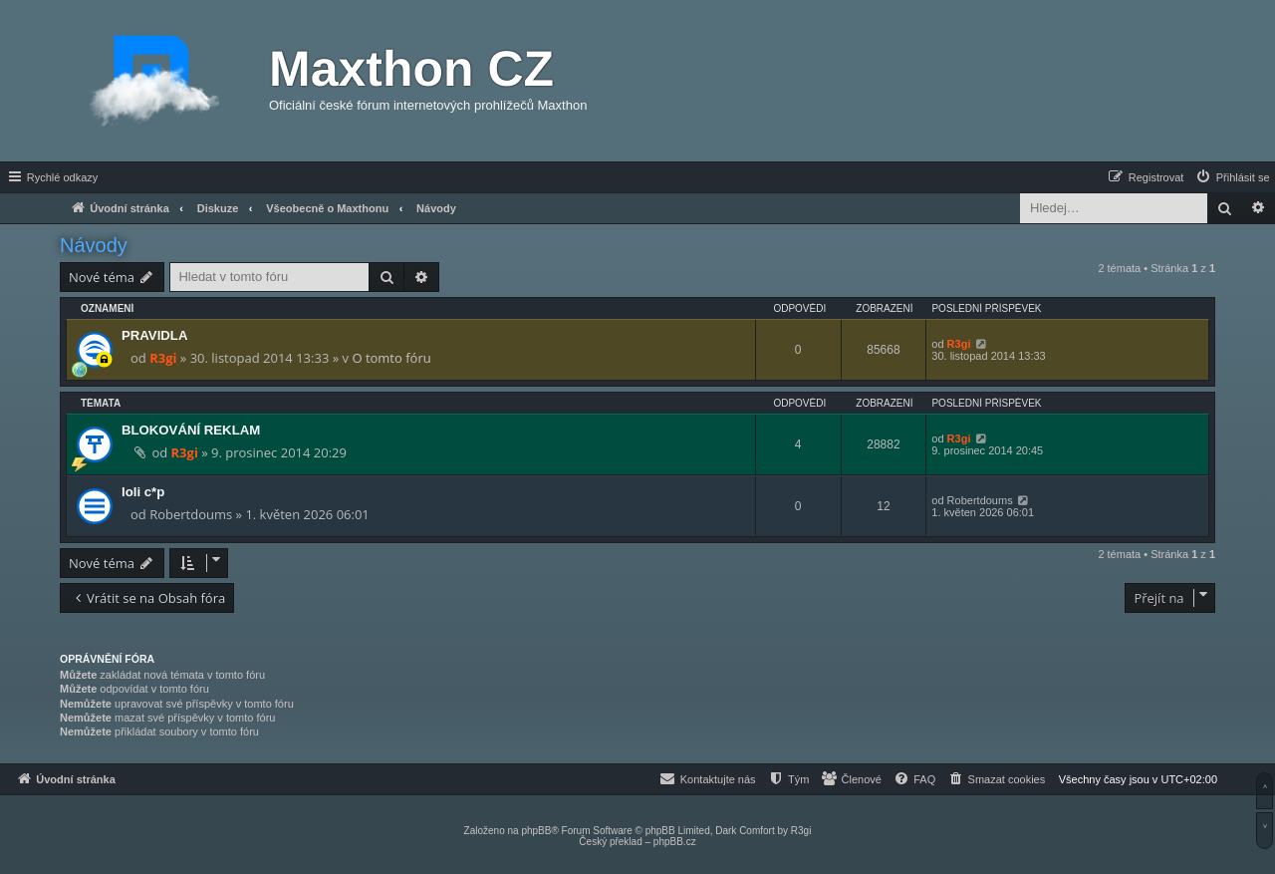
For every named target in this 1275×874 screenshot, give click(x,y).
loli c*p (143, 491)
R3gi (162, 358)
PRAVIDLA (154, 335)
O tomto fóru (391, 358)
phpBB (536, 830)
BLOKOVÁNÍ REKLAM (191, 430)
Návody (94, 245)
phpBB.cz (674, 841)
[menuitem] (1232, 177)
